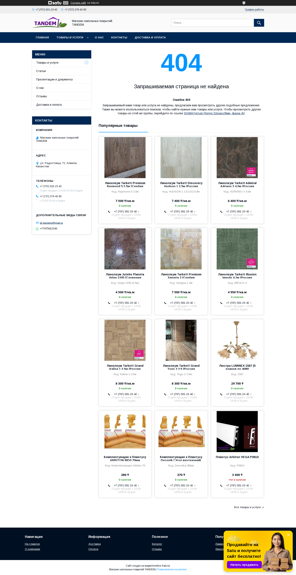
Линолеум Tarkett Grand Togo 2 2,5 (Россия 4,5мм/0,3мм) (181, 369)
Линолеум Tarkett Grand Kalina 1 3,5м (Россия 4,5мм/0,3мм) (125, 369)
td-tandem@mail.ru (51, 222)
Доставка (94, 543)
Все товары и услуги (247, 507)
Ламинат (220, 543)
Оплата (93, 549)
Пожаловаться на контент (172, 569)
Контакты (119, 37)
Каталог (157, 543)
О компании (32, 549)
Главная (42, 37)
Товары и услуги (69, 37)
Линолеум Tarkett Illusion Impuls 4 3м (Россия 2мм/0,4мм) (237, 278)
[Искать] (259, 23)
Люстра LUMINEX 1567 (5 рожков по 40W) (237, 367)
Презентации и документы (54, 79)
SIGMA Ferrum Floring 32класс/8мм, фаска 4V (214, 113)
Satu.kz (166, 565)
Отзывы (41, 96)
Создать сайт (78, 2)
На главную (32, 543)
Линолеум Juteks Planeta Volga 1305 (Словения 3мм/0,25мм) (125, 278)
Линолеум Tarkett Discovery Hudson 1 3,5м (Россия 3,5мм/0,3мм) (181, 186)
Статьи (41, 71)
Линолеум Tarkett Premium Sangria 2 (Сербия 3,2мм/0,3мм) (181, 278)
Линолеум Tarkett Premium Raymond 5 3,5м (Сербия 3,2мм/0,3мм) (125, 186)
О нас (99, 37)
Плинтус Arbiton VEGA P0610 (237, 457)
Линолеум (221, 549)
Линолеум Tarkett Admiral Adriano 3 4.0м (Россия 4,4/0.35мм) (237, 186)
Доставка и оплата (150, 37)
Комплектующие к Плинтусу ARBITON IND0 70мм (125, 458)
